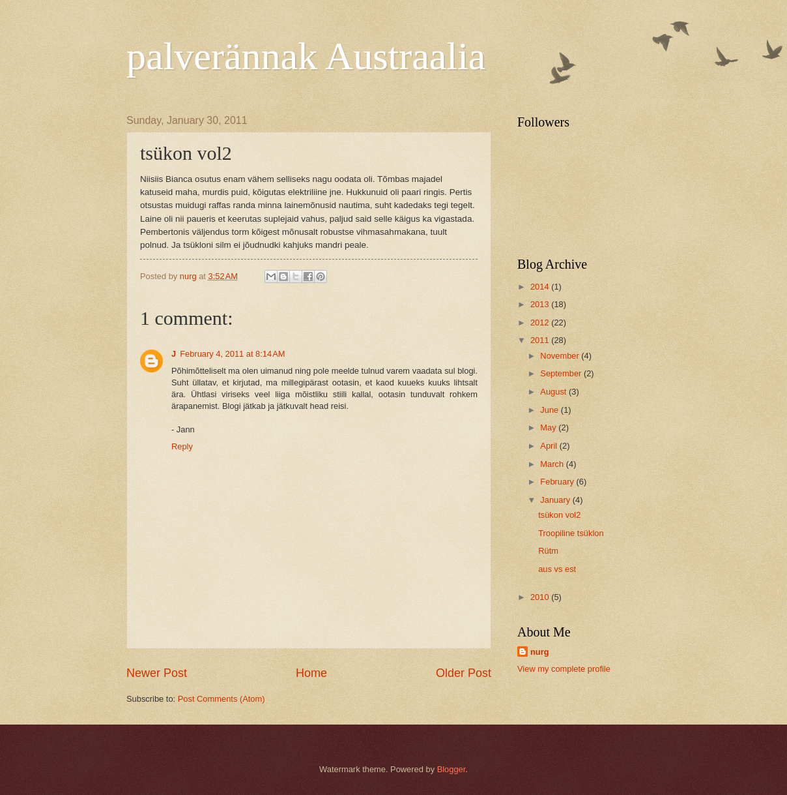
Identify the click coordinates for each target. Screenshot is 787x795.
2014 (540, 287)
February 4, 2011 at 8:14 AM (232, 354)
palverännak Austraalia (305, 56)
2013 (540, 304)
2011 (540, 340)
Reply (182, 446)
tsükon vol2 (559, 515)
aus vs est (557, 569)
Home (311, 673)
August (554, 392)
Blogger (451, 769)
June (550, 410)
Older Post (463, 673)
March (552, 464)
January (556, 500)
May (549, 427)
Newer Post (156, 673)
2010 (540, 597)
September (562, 373)
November (560, 356)
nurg (539, 652)
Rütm (548, 551)
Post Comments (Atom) (221, 699)
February (558, 482)
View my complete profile (563, 669)
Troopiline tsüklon (570, 533)
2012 (540, 322)
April (549, 446)
